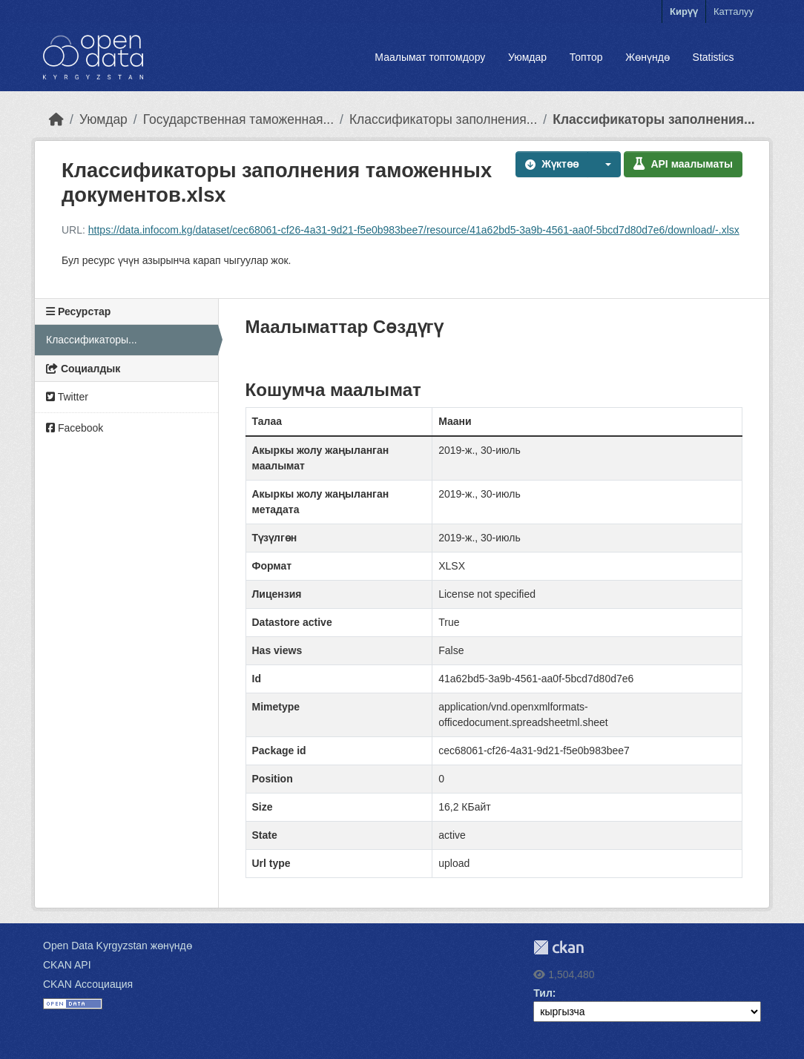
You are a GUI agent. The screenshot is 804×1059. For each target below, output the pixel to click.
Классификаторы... (91, 340)
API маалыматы (683, 164)
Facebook (74, 428)
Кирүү (684, 11)
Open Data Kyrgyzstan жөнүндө (117, 945)
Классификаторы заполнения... (443, 119)
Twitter (67, 397)
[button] (604, 164)
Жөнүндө (647, 57)
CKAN (558, 947)
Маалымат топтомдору (430, 57)
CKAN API (67, 965)
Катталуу (734, 11)
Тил (543, 993)
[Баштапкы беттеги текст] (56, 119)
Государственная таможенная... (238, 119)
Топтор (586, 57)
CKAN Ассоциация (88, 984)
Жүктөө (552, 164)
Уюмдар (527, 57)
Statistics (713, 57)
